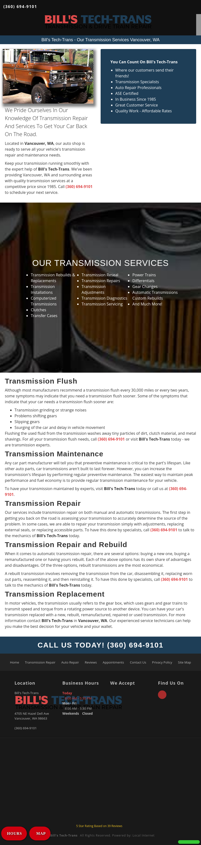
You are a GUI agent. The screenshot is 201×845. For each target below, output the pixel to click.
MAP (40, 833)
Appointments (113, 662)
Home (14, 662)
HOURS (14, 833)
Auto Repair (70, 662)
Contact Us (138, 662)
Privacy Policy (162, 662)
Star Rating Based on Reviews (99, 826)
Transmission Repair (40, 662)
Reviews (91, 662)
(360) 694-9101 (20, 6)
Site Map (184, 662)
